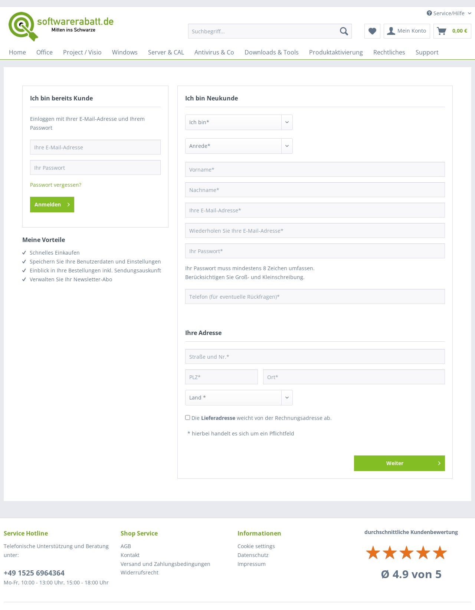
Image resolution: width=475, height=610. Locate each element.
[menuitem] (270, 31)
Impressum (252, 563)
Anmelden (52, 203)
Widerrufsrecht (139, 572)
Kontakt (130, 554)
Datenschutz (253, 554)
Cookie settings (256, 546)
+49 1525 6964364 (34, 573)
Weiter (413, 462)
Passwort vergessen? (55, 184)
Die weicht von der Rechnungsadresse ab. (261, 417)
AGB (126, 546)
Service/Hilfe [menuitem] (446, 13)
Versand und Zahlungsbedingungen (165, 563)
